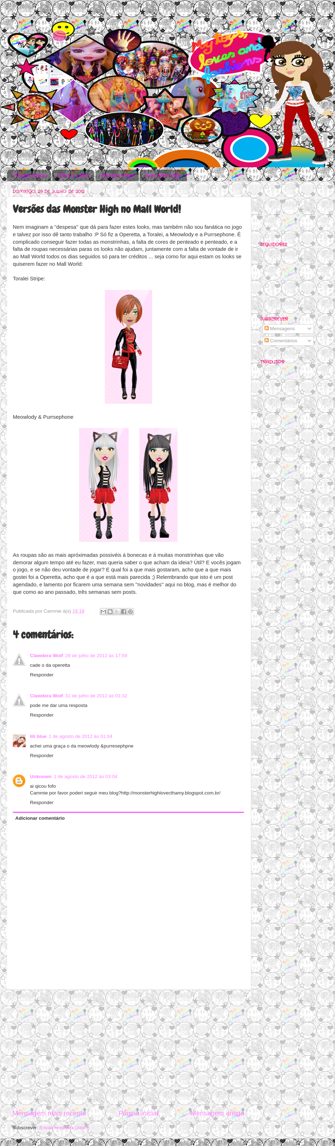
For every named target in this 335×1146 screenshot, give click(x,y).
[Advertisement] (128, 1049)
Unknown (41, 776)
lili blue (38, 736)
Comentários (280, 340)
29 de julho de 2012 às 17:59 (96, 655)
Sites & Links (73, 175)
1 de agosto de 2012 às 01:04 (81, 736)
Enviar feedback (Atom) (65, 1127)
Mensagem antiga (217, 1113)
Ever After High (163, 175)
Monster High (117, 175)
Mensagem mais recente (49, 1113)
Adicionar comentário (40, 818)
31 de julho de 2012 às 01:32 (96, 695)
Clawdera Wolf (46, 655)
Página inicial (29, 175)
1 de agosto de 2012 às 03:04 (86, 776)
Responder (41, 674)
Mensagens (279, 328)
